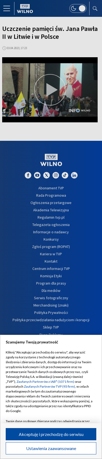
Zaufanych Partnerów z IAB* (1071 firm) (45, 382)
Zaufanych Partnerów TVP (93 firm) (49, 386)
